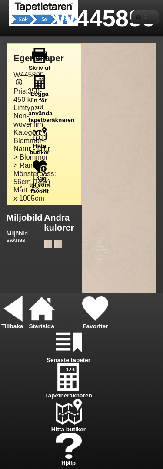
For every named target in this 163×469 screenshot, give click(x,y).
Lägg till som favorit (39, 182)
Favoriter (95, 322)
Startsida (42, 322)
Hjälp (69, 459)
